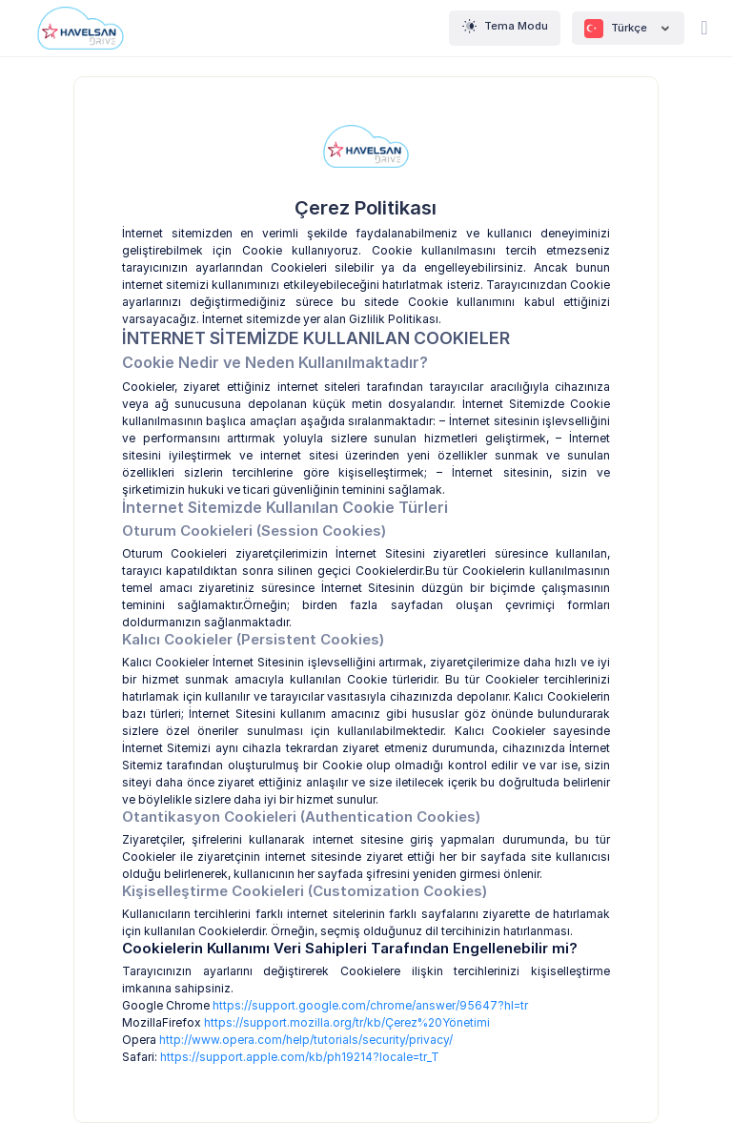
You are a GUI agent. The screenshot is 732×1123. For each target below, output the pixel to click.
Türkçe (628, 28)
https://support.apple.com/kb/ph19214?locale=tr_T (299, 1057)
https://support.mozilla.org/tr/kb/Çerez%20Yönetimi (347, 1022)
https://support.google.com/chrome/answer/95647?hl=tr (370, 1005)
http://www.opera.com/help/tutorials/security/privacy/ (306, 1039)
